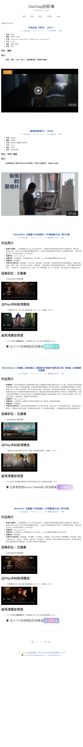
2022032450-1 (54, 655)
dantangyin (27, 31)
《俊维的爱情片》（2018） (41, 131)
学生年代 (53, 31)
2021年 (56, 238)
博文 (40, 16)
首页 (24, 16)
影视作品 (51, 238)
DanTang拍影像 (41, 6)
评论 (60, 31)
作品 (32, 16)
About (59, 16)
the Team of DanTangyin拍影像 (49, 652)
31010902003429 (37, 655)
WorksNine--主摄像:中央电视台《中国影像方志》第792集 (41, 234)
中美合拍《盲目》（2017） (41, 27)
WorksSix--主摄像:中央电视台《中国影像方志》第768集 (41, 508)
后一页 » (48, 642)
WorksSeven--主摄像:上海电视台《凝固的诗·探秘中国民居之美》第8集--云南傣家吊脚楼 (41, 369)
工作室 (49, 16)
